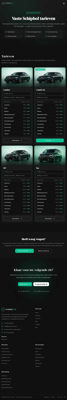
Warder (37, 366)
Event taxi (4, 363)
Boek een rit (25, 284)
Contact (37, 324)
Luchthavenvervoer (6, 354)
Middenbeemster (6, 378)
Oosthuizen (38, 363)
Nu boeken (17, 140)
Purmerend (38, 348)
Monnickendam (39, 357)
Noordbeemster (6, 381)
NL (65, 397)
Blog (36, 321)
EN (61, 397)
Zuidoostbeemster (6, 387)
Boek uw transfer (24, 251)
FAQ (36, 327)
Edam (37, 351)
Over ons (37, 318)
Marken (37, 360)
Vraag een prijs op (41, 284)
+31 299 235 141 (8, 323)
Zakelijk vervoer (5, 357)
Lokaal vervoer (5, 351)
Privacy (53, 397)
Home (37, 312)
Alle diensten (5, 348)
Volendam (38, 354)
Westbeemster (5, 384)
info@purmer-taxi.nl (10, 326)
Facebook (4, 339)
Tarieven (37, 315)
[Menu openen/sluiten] (64, 3)
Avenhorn (4, 375)
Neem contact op (43, 251)
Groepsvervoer (5, 360)
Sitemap (46, 397)
